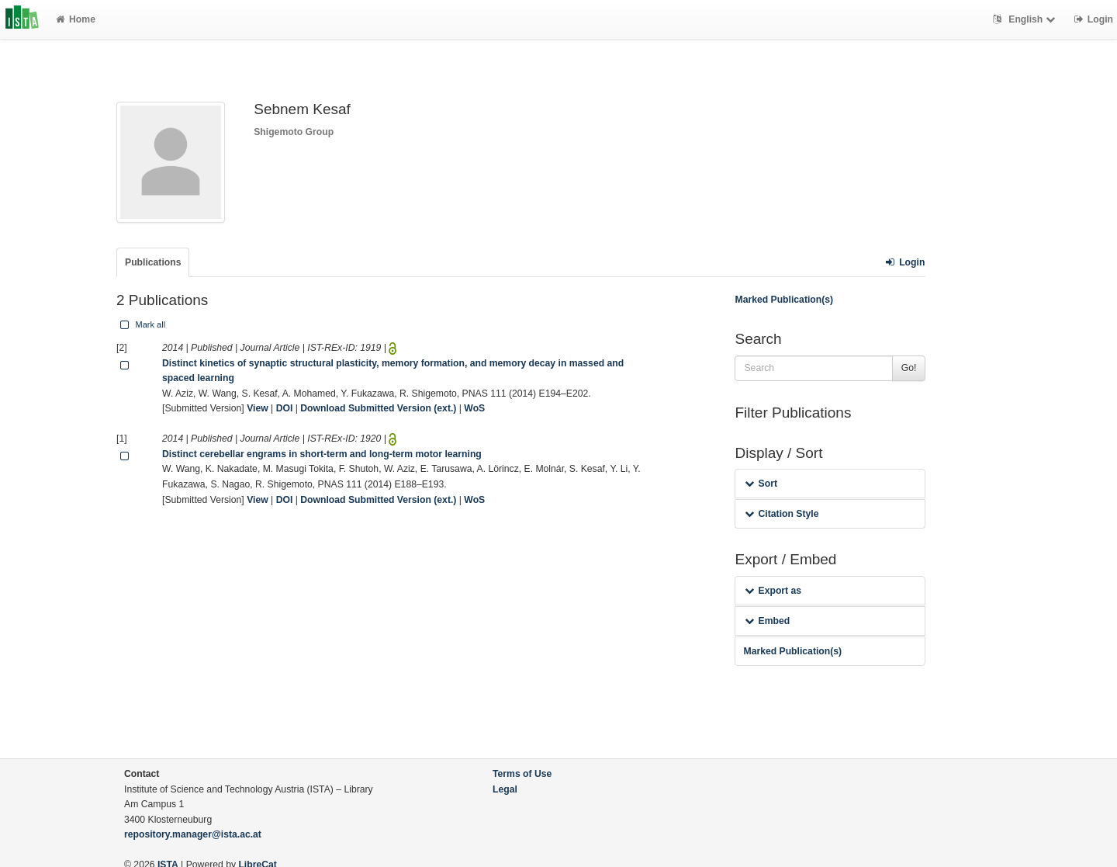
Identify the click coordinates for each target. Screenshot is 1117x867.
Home (75, 19)
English (1026, 19)
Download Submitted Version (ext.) (378, 408)
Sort (760, 483)
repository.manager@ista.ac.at (192, 834)
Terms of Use (522, 773)
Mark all (141, 324)
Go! (909, 367)
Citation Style (781, 513)
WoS (474, 408)
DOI (284, 408)
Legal (505, 789)
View (257, 408)
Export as (773, 590)
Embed (767, 621)
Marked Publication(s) (784, 299)
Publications (153, 262)
